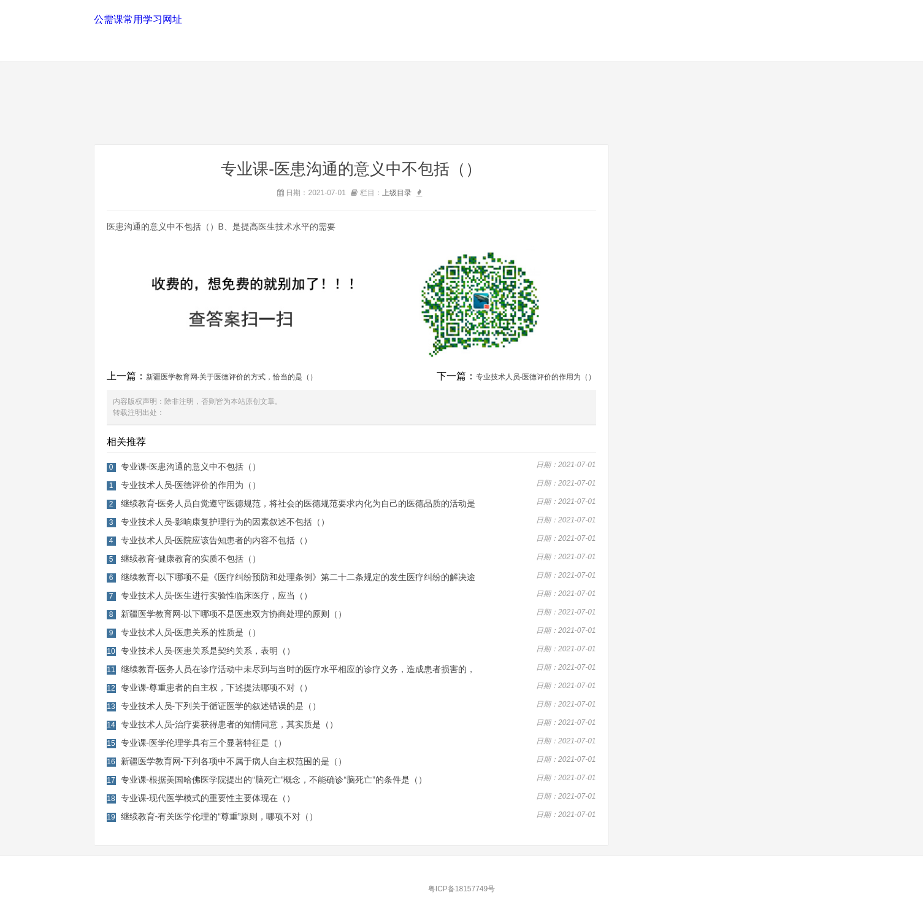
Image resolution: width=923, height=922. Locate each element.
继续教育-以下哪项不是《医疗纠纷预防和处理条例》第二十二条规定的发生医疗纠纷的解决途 (298, 577)
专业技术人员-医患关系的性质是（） (191, 632)
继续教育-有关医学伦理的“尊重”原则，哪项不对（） (219, 816)
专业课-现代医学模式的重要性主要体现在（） (208, 798)
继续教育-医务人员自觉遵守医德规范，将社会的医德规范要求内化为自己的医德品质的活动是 (298, 503)
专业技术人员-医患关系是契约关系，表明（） (208, 651)
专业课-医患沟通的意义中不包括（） (191, 466)
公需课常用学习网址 (137, 19)
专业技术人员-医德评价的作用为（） (536, 377)
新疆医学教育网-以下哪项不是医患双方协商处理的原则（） (234, 614)
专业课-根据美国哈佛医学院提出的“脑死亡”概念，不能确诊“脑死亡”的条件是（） (274, 779)
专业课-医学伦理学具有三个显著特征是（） (204, 743)
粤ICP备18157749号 (461, 889)
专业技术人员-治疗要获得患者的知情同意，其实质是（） (230, 724)
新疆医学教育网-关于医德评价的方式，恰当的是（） (232, 377)
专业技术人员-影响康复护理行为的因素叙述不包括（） (225, 522)
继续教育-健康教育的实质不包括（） (191, 559)
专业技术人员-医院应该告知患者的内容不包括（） (217, 540)
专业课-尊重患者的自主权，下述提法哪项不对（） (217, 687)
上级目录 (397, 192)
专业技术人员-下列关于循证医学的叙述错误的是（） (221, 706)
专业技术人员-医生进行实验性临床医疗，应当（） (217, 595)
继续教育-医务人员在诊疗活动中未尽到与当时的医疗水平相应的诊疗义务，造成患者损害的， (298, 669)
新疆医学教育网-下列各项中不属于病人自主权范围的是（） (234, 761)
